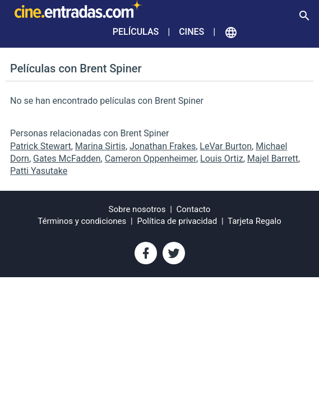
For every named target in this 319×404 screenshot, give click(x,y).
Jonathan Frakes (163, 146)
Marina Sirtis (100, 146)
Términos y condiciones (82, 221)
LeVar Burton (226, 146)
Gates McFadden (67, 158)
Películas (136, 31)
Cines (191, 31)
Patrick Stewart (40, 146)
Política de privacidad (177, 221)
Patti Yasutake (38, 171)
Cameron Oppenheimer (150, 158)
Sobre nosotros (137, 209)
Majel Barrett (272, 158)
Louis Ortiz (221, 158)
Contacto (194, 209)
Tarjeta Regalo (254, 221)
